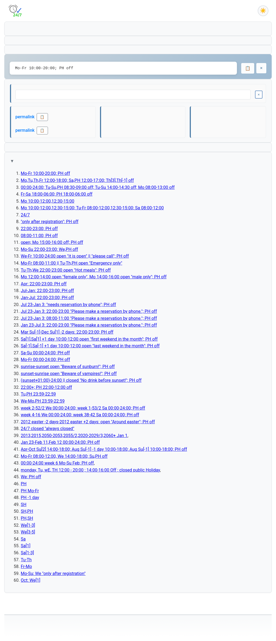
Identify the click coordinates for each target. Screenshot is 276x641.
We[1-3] (28, 525)
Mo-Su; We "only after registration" (53, 573)
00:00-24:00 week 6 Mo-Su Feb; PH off (57, 463)
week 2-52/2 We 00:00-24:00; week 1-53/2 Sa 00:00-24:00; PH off (83, 408)
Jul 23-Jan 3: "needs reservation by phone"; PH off (68, 304)
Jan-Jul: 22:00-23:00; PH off (47, 297)
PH (24, 483)
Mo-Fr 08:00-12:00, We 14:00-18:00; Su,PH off (64, 456)
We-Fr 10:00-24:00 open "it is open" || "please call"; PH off (75, 256)
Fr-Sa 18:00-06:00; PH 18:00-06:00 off (56, 194)
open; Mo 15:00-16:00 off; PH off (52, 242)
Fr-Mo (26, 566)
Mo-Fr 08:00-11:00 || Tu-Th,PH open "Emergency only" (71, 263)
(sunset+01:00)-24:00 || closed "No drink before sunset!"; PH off (81, 380)
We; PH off (31, 476)
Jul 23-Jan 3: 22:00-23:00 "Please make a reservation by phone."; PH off (89, 311)
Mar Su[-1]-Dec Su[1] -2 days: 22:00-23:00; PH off (67, 332)
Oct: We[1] (30, 580)
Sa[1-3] (27, 552)
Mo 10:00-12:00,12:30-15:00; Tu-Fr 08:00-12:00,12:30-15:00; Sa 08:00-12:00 (92, 207)
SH (23, 504)
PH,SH (27, 518)
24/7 (25, 214)
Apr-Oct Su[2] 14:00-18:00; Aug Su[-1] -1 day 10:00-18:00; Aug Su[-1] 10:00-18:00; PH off (104, 449)
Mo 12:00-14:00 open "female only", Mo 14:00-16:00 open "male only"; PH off (94, 276)
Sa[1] (25, 545)
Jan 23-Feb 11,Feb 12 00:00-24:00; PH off (60, 442)
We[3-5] (28, 532)
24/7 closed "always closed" (47, 428)
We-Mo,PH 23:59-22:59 (43, 401)
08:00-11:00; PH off (39, 235)
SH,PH (27, 511)
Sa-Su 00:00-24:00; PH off (45, 352)
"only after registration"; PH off (49, 221)
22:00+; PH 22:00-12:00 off (46, 387)
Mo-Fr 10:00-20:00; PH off (45, 173)
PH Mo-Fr (30, 490)
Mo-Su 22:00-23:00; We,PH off (49, 249)
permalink (24, 116)
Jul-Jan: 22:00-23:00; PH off (47, 290)
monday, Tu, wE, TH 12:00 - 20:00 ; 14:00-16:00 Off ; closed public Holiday (90, 470)
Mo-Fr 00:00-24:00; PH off (45, 359)
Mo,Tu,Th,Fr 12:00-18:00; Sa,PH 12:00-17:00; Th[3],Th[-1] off (77, 180)
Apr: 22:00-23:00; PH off (44, 283)
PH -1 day (30, 497)
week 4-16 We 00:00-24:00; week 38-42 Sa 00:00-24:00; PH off (80, 414)
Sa (23, 539)
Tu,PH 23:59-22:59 (38, 394)
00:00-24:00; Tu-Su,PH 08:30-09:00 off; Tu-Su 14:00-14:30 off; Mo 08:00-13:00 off (98, 187)
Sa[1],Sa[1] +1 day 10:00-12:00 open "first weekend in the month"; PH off (89, 339)
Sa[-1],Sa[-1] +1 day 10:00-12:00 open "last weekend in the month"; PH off (90, 345)
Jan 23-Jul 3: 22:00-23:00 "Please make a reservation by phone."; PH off (89, 325)
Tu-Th (26, 559)
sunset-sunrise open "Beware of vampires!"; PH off (69, 373)
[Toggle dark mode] (263, 10)
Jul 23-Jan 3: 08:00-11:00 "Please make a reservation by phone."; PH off (89, 318)
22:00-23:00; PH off (39, 228)
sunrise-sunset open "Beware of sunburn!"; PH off (68, 366)
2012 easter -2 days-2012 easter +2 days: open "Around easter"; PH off (88, 421)
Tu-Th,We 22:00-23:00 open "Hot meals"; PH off (66, 270)
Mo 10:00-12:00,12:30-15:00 (47, 201)
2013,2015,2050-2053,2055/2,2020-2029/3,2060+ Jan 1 (74, 435)
